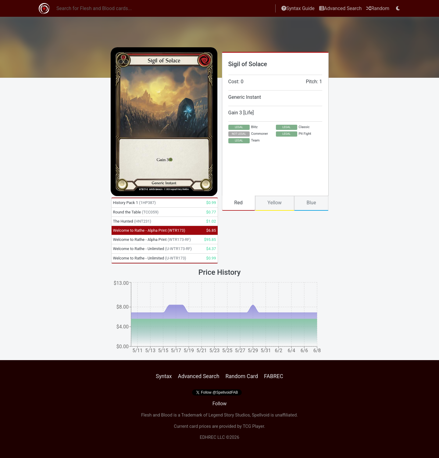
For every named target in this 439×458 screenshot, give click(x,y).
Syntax (164, 376)
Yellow (274, 203)
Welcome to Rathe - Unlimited (152, 248)
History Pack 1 (134, 202)
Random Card (241, 376)
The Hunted (132, 221)
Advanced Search (340, 8)
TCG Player (253, 426)
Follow (219, 403)
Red (238, 203)
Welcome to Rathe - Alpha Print (149, 230)
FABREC (273, 376)
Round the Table (136, 212)
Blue (311, 203)
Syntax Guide (298, 8)
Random (377, 8)
